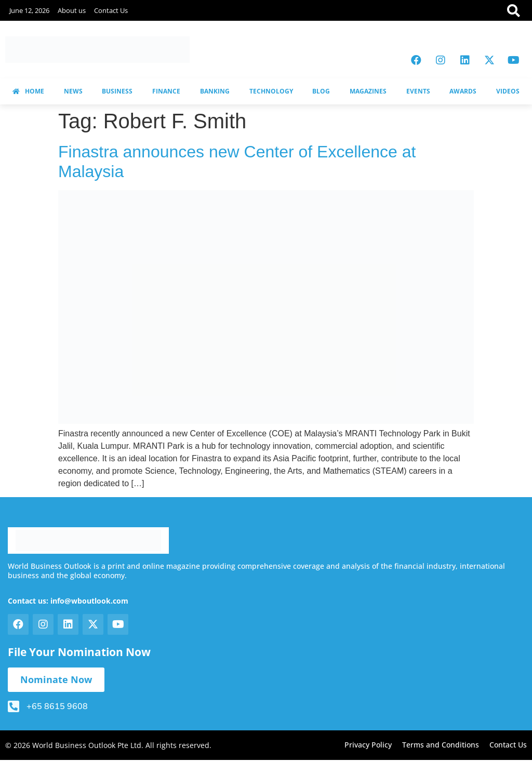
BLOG (321, 91)
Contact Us (111, 10)
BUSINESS (117, 91)
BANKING (215, 91)
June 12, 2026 (29, 10)
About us (72, 10)
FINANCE (166, 91)
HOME (28, 91)
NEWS (73, 91)
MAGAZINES (368, 91)
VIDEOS (508, 91)
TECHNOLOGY (271, 91)
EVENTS (418, 91)
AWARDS (462, 91)
